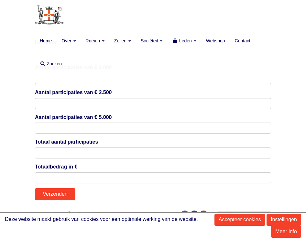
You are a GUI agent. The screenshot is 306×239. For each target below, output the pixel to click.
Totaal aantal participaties (66, 142)
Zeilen (122, 40)
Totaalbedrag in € (56, 166)
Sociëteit (152, 40)
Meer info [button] (286, 231)
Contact (242, 40)
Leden (184, 40)
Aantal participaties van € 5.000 (73, 117)
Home (46, 40)
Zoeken (51, 63)
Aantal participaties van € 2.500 (73, 92)
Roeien (95, 40)
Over (68, 40)
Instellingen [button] (284, 219)
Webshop (215, 40)
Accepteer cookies (240, 219)
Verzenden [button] (55, 194)
